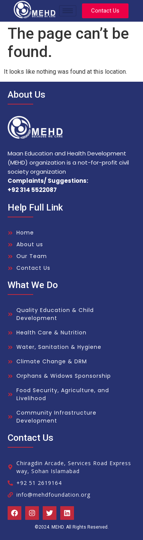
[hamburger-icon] (67, 10)
